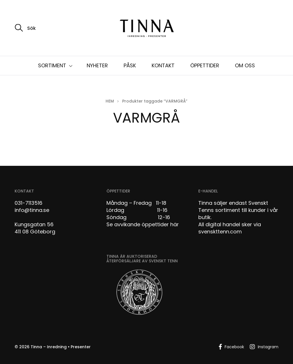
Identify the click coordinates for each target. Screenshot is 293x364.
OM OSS (245, 65)
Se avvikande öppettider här (142, 224)
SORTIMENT (52, 65)
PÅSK (130, 65)
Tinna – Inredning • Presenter (61, 347)
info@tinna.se (32, 210)
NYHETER (97, 65)
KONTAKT (163, 65)
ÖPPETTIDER (204, 65)
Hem (110, 101)
